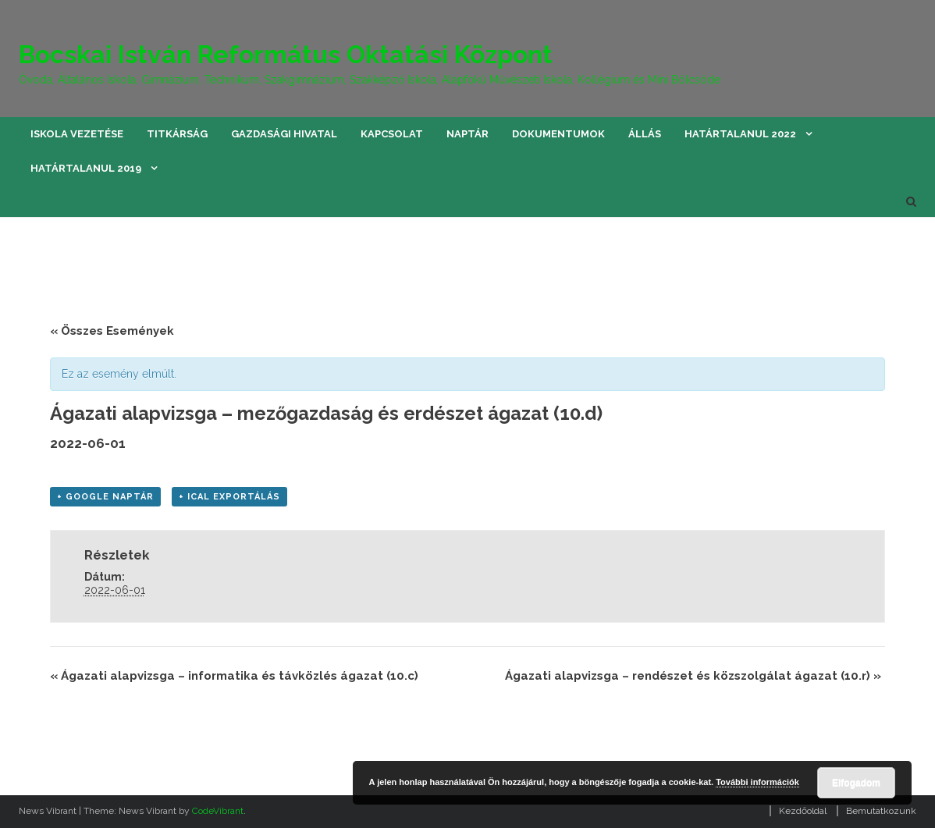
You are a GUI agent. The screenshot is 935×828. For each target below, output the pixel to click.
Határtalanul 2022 (740, 134)
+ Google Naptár (105, 497)
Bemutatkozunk (881, 810)
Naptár (467, 134)
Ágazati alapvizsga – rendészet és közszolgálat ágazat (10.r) (693, 676)
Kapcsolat (392, 134)
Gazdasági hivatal (284, 134)
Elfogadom (856, 782)
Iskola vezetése (76, 134)
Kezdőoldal (803, 810)
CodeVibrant (218, 810)
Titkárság (177, 134)
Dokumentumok (558, 134)
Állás (644, 134)
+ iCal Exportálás (229, 497)
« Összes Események (112, 331)
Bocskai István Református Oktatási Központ (286, 54)
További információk (757, 782)
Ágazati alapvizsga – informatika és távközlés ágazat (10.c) (234, 676)
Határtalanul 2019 (85, 168)
